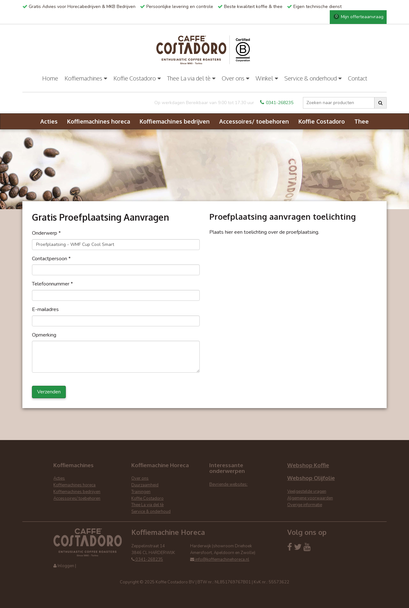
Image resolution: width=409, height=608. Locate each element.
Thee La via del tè (191, 78)
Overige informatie (304, 505)
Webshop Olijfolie (311, 478)
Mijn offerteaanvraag (358, 17)
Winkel (267, 78)
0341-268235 (276, 103)
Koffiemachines (86, 78)
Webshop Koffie (308, 465)
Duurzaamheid (144, 485)
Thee (361, 121)
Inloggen (66, 566)
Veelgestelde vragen (306, 491)
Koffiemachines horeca (98, 121)
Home (50, 78)
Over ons (235, 78)
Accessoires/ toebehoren (254, 121)
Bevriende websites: (228, 484)
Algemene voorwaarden (310, 498)
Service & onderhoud (313, 78)
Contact (357, 78)
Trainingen (140, 492)
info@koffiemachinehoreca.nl (219, 559)
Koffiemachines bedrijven (175, 121)
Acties (49, 121)
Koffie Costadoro (137, 78)
